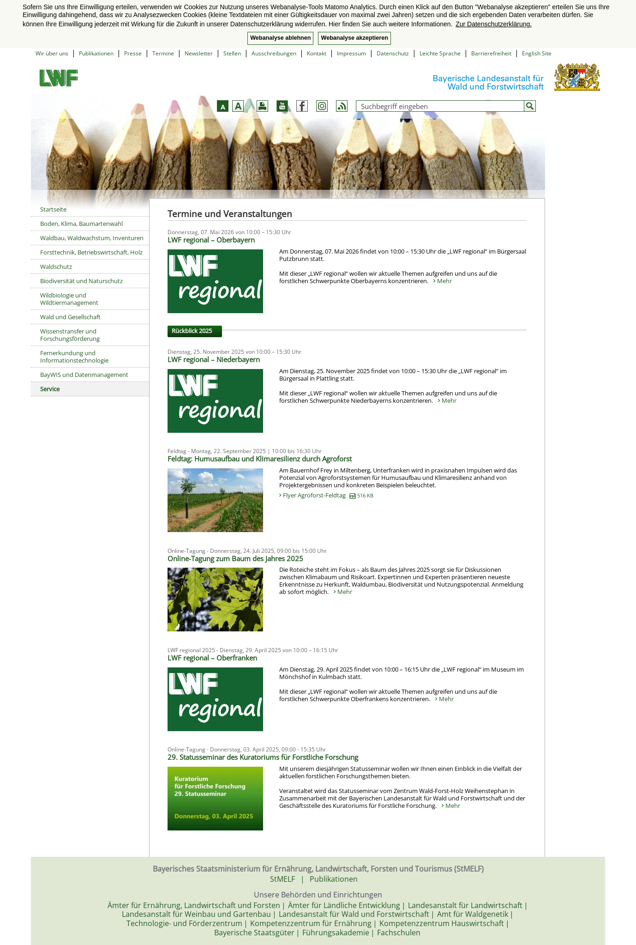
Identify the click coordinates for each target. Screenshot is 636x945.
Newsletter (199, 53)
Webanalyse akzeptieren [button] (354, 38)
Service (50, 389)
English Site (537, 53)
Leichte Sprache (440, 53)
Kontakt (316, 53)
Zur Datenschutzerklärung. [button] (494, 24)
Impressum (351, 53)
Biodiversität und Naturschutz (81, 281)
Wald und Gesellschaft (70, 317)
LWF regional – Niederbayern (214, 359)
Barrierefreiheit (491, 53)
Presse (133, 53)
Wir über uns (52, 53)
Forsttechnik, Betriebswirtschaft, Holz (91, 252)
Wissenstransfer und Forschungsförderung (70, 335)
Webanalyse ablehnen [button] (280, 38)
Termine (163, 53)
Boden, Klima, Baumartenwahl (81, 223)
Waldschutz (56, 266)
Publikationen (96, 53)
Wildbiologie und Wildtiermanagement (69, 299)
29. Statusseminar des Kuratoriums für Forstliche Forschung (263, 757)
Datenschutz (393, 53)
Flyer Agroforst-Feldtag (328, 495)
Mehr (444, 281)
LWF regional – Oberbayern (211, 239)
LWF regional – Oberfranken (212, 657)
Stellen (232, 53)
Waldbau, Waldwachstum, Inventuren (92, 238)
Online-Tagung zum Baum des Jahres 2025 (235, 558)
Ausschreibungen (274, 53)
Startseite (53, 209)
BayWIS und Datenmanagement (84, 374)
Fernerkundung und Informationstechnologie (74, 356)
